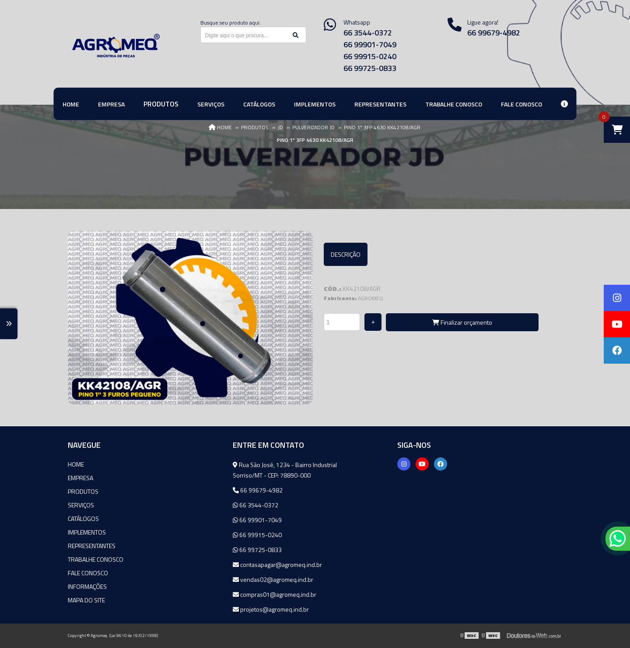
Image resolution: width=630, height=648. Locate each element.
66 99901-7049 (369, 44)
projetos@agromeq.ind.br (271, 609)
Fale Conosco (88, 572)
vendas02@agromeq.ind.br (273, 579)
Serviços (81, 505)
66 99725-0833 (369, 68)
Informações (87, 586)
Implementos (87, 532)
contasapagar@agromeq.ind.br (277, 564)
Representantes (92, 545)
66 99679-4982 (493, 33)
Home (76, 464)
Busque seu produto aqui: (230, 22)
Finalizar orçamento (462, 322)
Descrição (345, 254)
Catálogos (83, 518)
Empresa (80, 477)
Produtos (83, 491)
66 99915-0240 (369, 56)
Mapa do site (86, 600)
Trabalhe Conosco (95, 559)
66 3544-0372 (367, 33)
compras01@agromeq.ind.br (274, 594)
